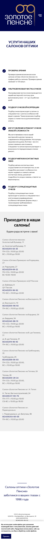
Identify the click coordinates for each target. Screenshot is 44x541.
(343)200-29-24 (11, 378)
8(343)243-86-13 (10, 321)
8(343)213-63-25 (10, 249)
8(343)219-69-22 (10, 269)
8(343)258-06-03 (10, 359)
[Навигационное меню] (40, 15)
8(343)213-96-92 (10, 290)
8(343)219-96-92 (10, 342)
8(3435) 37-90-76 (10, 396)
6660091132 (23, 518)
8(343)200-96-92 (10, 306)
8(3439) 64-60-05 (10, 416)
